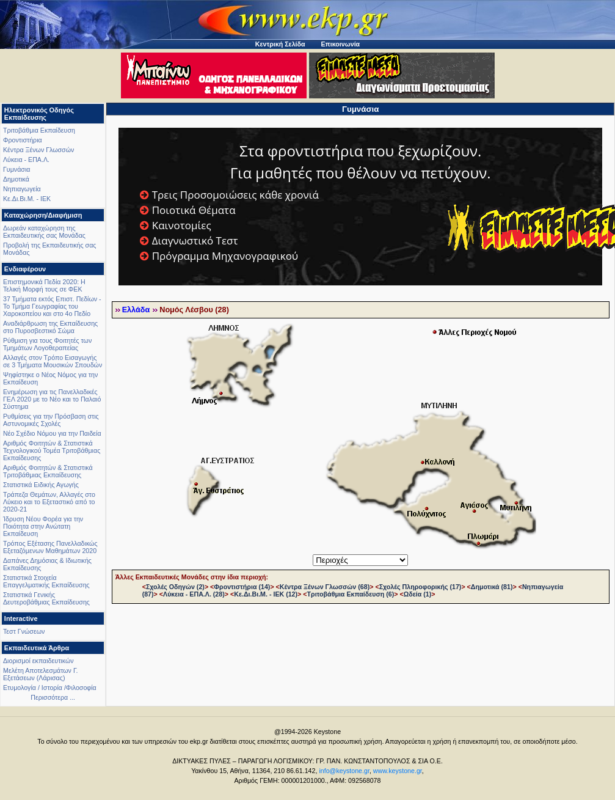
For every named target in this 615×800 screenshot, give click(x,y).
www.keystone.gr (397, 770)
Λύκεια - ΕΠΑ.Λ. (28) (194, 594)
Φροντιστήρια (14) (242, 586)
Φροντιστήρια (22, 140)
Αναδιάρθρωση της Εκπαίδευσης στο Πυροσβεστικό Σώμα (50, 327)
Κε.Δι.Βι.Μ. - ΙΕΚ (27, 198)
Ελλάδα (136, 310)
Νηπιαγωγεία (22, 189)
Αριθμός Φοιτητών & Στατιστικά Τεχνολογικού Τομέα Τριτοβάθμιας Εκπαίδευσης (51, 450)
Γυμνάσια (16, 169)
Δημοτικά (16, 179)
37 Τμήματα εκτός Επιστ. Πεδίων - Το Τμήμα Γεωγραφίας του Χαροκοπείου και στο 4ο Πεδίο (52, 306)
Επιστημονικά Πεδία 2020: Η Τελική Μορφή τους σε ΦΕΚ (44, 285)
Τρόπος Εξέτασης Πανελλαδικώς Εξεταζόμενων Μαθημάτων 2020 (50, 547)
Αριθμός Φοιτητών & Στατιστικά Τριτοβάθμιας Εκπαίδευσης (48, 471)
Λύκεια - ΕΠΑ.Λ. (26, 159)
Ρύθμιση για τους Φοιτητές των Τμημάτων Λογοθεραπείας (47, 344)
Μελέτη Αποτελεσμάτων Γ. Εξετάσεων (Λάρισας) (40, 674)
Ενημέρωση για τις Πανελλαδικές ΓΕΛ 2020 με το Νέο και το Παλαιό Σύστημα (52, 399)
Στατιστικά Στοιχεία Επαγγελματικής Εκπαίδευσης (46, 581)
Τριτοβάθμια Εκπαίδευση (39, 130)
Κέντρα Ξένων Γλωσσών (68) (324, 586)
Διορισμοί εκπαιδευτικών (38, 660)
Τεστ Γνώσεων (24, 631)
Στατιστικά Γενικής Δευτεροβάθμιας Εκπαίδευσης (46, 598)
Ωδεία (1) (418, 594)
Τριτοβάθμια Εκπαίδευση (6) (351, 594)
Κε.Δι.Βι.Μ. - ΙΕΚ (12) (265, 594)
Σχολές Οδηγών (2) (175, 586)
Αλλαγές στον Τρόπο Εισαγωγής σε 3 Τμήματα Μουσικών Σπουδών (52, 361)
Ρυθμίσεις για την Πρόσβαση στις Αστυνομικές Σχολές (51, 420)
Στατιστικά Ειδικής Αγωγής (41, 484)
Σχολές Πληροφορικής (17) (420, 586)
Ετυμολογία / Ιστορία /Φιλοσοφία (49, 687)
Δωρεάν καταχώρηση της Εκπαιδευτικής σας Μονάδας (44, 231)
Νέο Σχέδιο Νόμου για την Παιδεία (52, 433)
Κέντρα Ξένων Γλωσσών (38, 149)
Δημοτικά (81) (492, 586)
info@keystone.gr (344, 770)
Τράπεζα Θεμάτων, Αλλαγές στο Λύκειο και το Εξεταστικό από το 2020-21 (49, 502)
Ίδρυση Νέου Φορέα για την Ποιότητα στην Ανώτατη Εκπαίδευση (43, 526)
